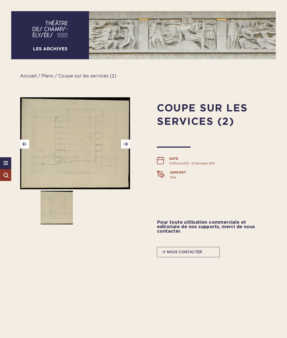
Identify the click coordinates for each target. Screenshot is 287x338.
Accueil (28, 76)
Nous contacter (184, 252)
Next (125, 144)
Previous (24, 144)
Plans (48, 76)
